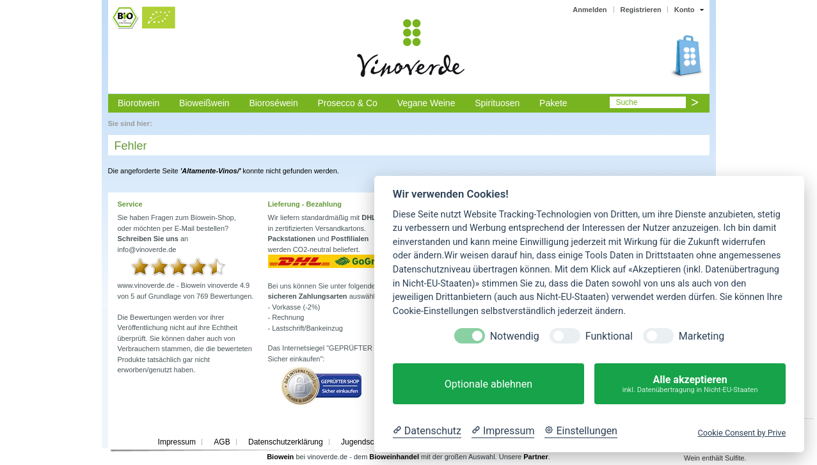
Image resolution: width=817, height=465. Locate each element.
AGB (222, 441)
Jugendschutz (364, 441)
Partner (535, 457)
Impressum (177, 441)
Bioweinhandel (394, 457)
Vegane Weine (426, 103)
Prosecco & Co (347, 103)
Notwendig (514, 336)
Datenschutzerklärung (285, 441)
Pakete (553, 103)
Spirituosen (497, 103)
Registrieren (641, 9)
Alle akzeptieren (690, 384)
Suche (626, 102)
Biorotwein (138, 103)
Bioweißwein (204, 103)
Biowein (280, 457)
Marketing (701, 336)
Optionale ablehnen (488, 384)
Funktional (609, 336)
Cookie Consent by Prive (741, 432)
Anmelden (590, 9)
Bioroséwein (273, 103)
